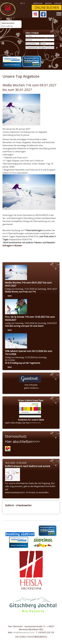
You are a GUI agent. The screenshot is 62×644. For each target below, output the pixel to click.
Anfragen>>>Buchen (12, 245)
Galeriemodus (7, 24)
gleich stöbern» (31, 388)
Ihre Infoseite (31, 384)
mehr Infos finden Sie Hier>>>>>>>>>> (23, 422)
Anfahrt (48, 3)
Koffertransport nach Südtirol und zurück (27, 466)
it (24, 3)
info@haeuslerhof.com (23, 632)
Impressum (37, 3)
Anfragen (23, 251)
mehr (10, 296)
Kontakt (57, 3)
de (21, 3)
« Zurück (8, 251)
